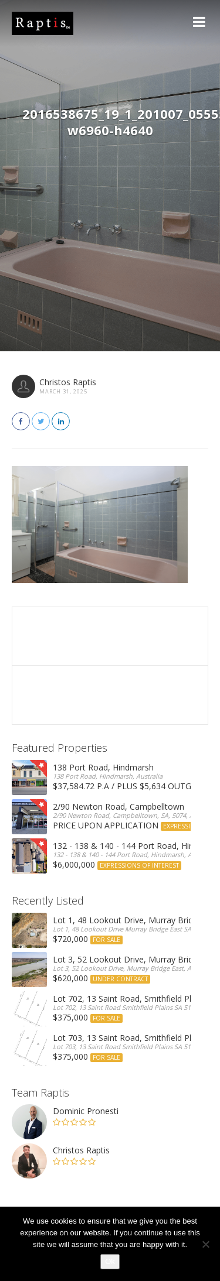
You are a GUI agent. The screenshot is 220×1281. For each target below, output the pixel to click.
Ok (110, 1261)
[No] (205, 1244)
